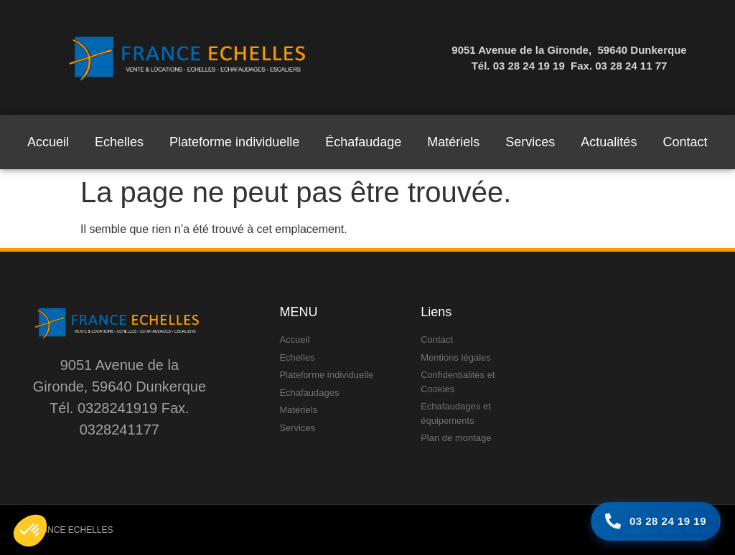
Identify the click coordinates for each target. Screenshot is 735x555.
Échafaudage (363, 142)
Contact (685, 142)
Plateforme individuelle (234, 142)
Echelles (119, 142)
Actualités (609, 142)
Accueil (48, 142)
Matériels (453, 142)
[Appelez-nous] (656, 521)
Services (530, 142)
